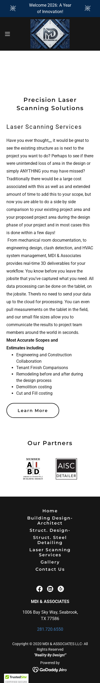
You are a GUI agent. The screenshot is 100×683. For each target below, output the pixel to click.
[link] (50, 34)
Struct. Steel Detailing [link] (50, 540)
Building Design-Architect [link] (50, 521)
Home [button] (50, 510)
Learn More (33, 410)
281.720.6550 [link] (50, 629)
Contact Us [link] (50, 569)
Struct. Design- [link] (50, 530)
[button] (9, 34)
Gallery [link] (50, 562)
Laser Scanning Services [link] (50, 552)
